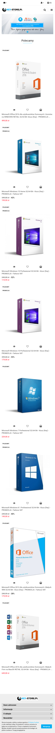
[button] (49, 3)
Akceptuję (46, 726)
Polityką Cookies (34, 722)
